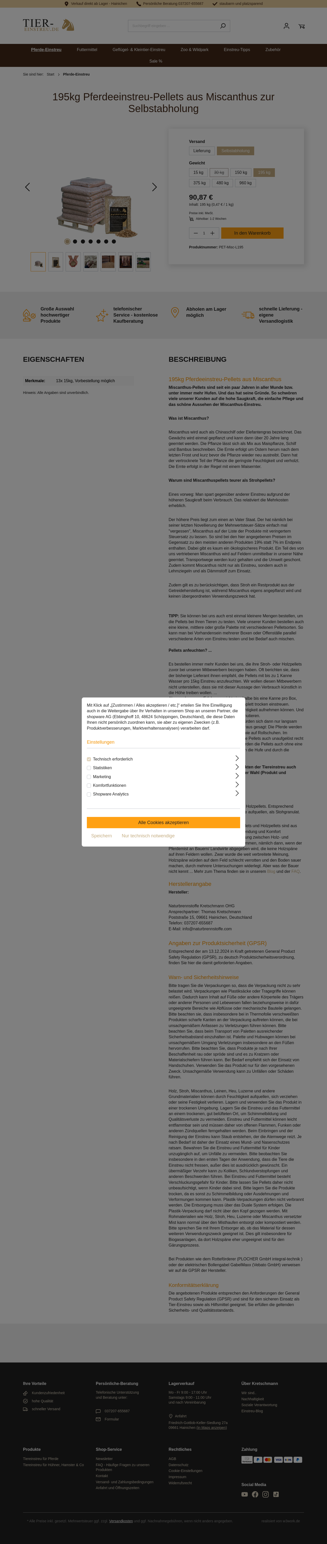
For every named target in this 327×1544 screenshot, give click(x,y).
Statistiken (102, 768)
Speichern (101, 835)
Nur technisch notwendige (148, 835)
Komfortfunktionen (109, 785)
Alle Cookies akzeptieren (163, 822)
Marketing (102, 777)
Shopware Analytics (111, 794)
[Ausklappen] (237, 758)
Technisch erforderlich (113, 759)
